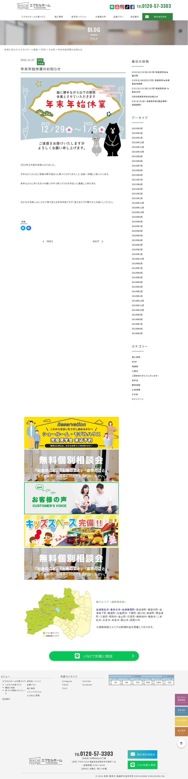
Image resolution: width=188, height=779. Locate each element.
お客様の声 (101, 16)
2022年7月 (137, 165)
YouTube (86, 681)
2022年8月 (137, 161)
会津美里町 (128, 609)
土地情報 (136, 389)
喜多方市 (115, 609)
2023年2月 (137, 133)
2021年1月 (137, 198)
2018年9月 (137, 314)
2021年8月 (137, 175)
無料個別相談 (160, 16)
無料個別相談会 (146, 754)
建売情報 (136, 385)
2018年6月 (137, 328)
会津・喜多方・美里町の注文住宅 (119, 776)
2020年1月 (137, 254)
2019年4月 (137, 282)
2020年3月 (137, 244)
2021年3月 (137, 189)
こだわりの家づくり (13, 685)
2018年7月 (137, 324)
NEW (40, 60)
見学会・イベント (79, 16)
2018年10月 (138, 310)
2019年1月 (137, 296)
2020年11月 (138, 207)
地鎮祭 (135, 366)
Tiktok (65, 685)
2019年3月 (137, 286)
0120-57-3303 (156, 5)
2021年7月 (137, 179)
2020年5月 (137, 235)
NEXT (98, 241)
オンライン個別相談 (181, 699)
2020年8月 (137, 221)
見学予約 (181, 711)
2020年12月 (138, 203)
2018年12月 (138, 300)
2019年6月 (137, 272)
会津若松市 (102, 609)
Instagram (67, 681)
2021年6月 (137, 184)
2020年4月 (137, 240)
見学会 (135, 380)
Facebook (87, 685)
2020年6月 (137, 230)
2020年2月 (137, 249)
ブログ (65, 688)
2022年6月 (137, 170)
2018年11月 (138, 305)
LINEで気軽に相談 (93, 656)
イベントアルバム (34, 692)
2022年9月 (137, 156)
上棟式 (135, 371)
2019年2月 (137, 291)
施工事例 (59, 16)
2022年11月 (138, 147)
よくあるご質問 (33, 695)
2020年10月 (138, 212)
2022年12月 (138, 142)
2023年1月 (137, 137)
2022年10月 (138, 151)
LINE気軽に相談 (146, 765)
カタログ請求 (181, 721)
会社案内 (134, 16)
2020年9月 (137, 217)
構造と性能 (10, 687)
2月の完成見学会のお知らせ (145, 96)
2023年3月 (137, 128)
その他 (41, 63)
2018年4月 (137, 333)
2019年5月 (137, 277)
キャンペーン (138, 399)
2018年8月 (137, 319)
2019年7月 (137, 268)
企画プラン (118, 16)
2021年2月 (137, 193)
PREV (48, 241)
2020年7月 (137, 226)
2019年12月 (138, 258)
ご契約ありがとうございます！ (145, 375)
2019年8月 (137, 263)
